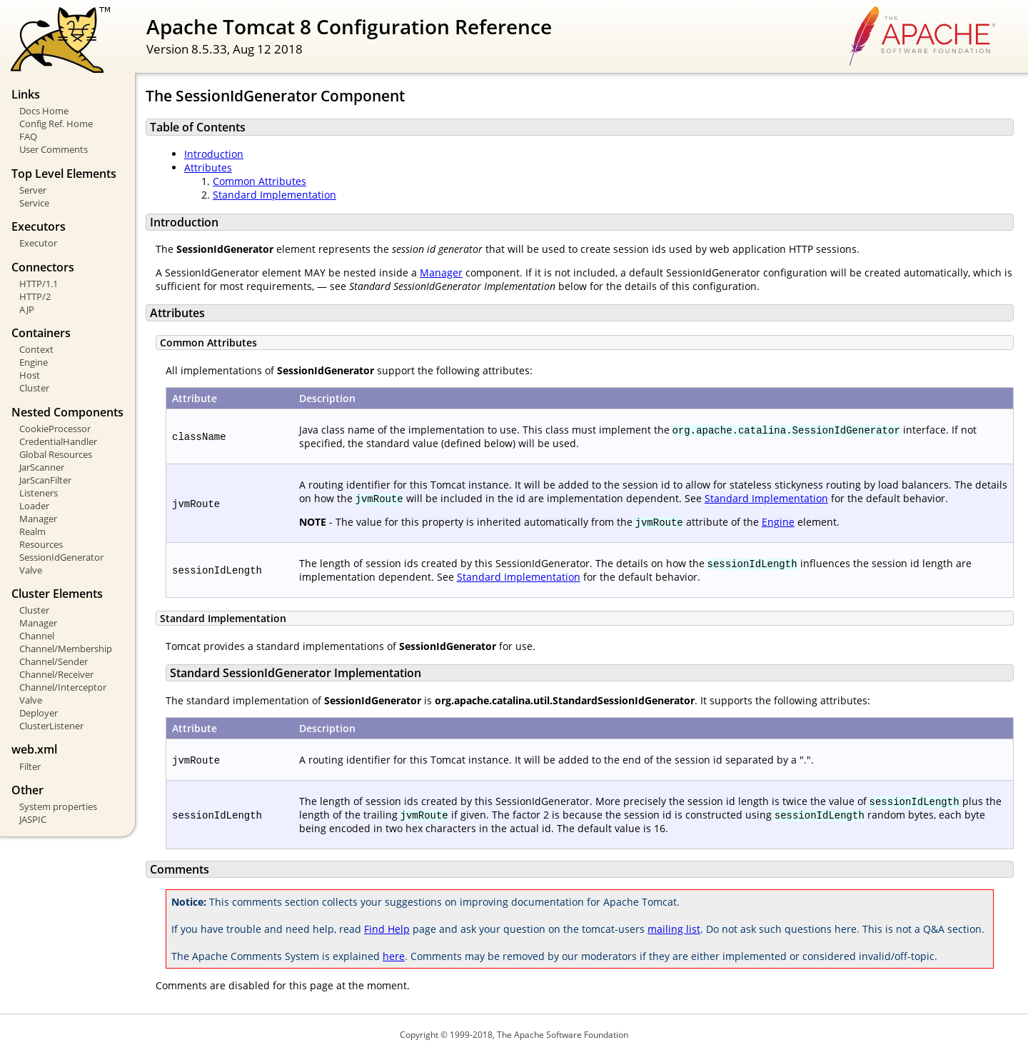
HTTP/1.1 (38, 283)
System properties (58, 806)
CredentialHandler (58, 441)
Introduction (213, 154)
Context (36, 349)
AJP (26, 309)
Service (34, 202)
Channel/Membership (65, 648)
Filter (30, 766)
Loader (34, 505)
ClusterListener (51, 725)
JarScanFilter (45, 480)
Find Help (387, 929)
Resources (41, 544)
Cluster (34, 387)
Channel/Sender (53, 661)
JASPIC (32, 819)
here (394, 956)
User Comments (53, 149)
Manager (38, 518)
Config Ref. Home (56, 123)
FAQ (28, 136)
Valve (30, 570)
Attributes (208, 167)
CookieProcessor (55, 428)
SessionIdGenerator (61, 557)
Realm (32, 531)
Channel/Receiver (56, 674)
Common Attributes (259, 181)
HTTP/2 (35, 296)
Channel (36, 635)
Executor (38, 242)
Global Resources (55, 454)
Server (32, 190)
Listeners (38, 492)
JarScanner (41, 467)
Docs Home (44, 110)
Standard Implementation (274, 194)
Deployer (38, 712)
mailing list (673, 929)
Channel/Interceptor (62, 687)
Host (29, 375)
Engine (33, 362)
